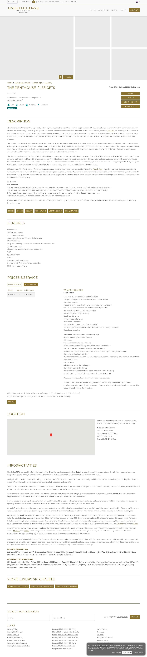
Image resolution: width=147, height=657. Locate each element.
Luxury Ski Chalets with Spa (63, 646)
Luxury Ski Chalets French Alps (42, 586)
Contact (100, 632)
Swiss (135, 524)
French (120, 524)
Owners (100, 635)
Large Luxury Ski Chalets (62, 649)
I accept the (117, 617)
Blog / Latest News (104, 637)
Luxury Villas (12, 629)
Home (9, 83)
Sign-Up (134, 617)
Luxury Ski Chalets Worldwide (66, 586)
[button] (138, 2)
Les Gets (48, 83)
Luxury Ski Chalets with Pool (63, 629)
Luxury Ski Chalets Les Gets (18, 586)
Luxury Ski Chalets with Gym (64, 643)
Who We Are (102, 629)
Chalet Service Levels (16, 640)
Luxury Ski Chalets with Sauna (64, 640)
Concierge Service (14, 637)
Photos (68, 77)
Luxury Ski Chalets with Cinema (65, 635)
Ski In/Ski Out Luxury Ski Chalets (65, 632)
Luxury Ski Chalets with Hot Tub (65, 637)
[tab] (14, 284)
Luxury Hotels (13, 635)
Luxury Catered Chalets (17, 643)
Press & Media (103, 640)
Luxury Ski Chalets (22, 83)
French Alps (37, 83)
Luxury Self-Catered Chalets (18, 646)
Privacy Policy (122, 617)
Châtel (26, 531)
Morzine (16, 531)
